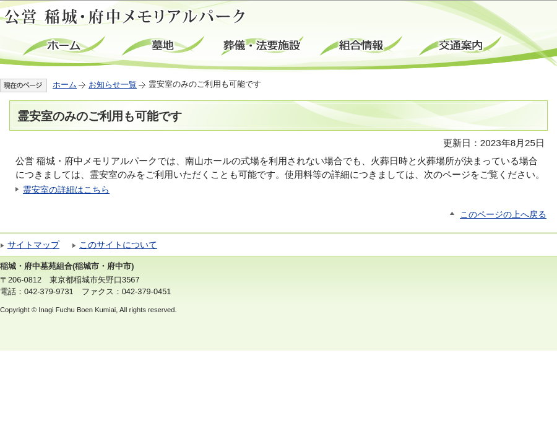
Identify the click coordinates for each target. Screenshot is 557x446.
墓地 (164, 46)
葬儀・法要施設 (263, 46)
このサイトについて (118, 245)
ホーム (65, 46)
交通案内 (461, 46)
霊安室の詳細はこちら (66, 190)
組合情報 (362, 46)
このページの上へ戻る (503, 214)
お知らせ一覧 (113, 84)
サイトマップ (33, 245)
